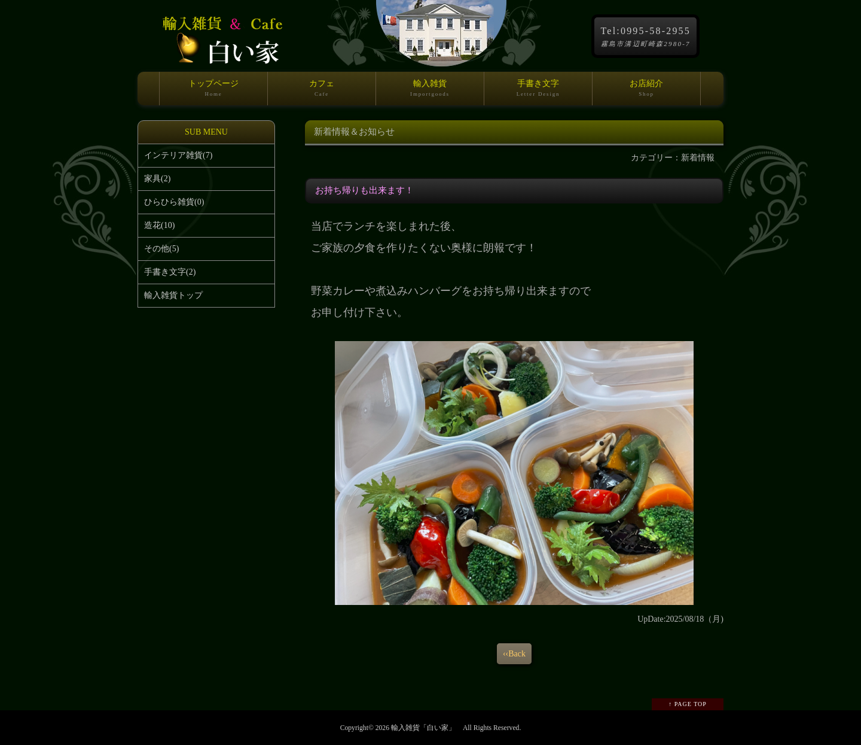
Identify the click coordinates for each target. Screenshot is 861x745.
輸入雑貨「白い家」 (423, 728)
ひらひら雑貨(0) (174, 201)
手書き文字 (538, 92)
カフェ (321, 92)
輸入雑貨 (430, 92)
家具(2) (157, 178)
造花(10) (159, 225)
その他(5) (161, 248)
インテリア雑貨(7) (178, 155)
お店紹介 (646, 92)
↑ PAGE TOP (687, 704)
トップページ (213, 92)
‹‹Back (514, 653)
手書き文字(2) (170, 271)
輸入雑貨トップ (173, 295)
